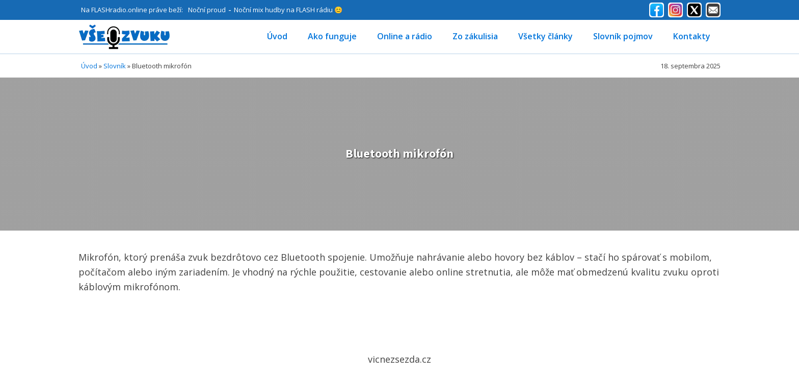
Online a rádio (404, 36)
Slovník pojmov (623, 36)
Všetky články (545, 36)
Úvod (277, 36)
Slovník (114, 65)
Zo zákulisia (475, 36)
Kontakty (691, 36)
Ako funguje (332, 36)
